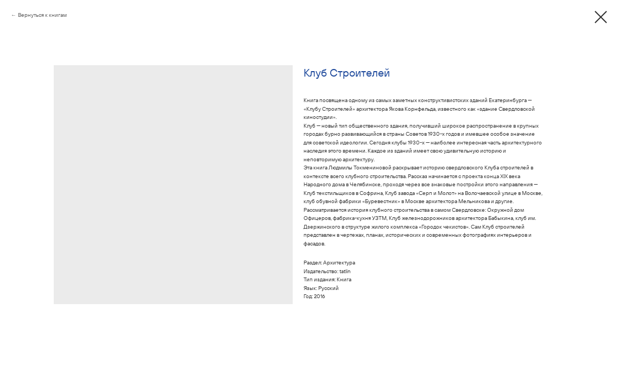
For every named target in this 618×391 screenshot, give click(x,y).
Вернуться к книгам (42, 14)
